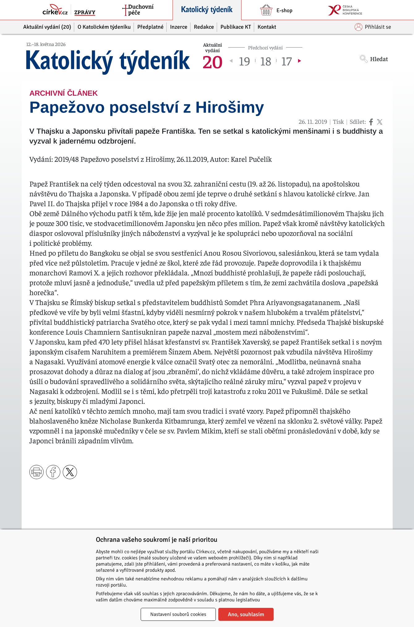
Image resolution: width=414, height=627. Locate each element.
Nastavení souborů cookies (178, 614)
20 (213, 60)
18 (265, 60)
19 (244, 60)
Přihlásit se (373, 27)
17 (286, 60)
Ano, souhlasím (246, 614)
